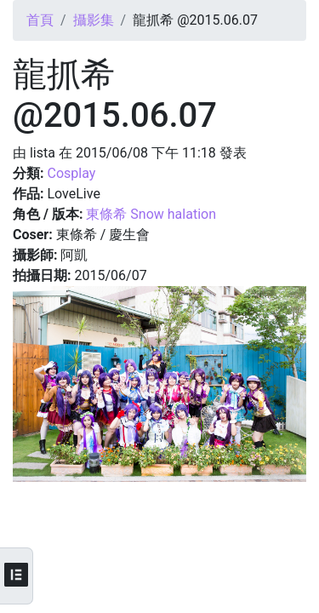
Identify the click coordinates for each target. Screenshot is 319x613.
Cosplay (71, 173)
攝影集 (93, 20)
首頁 (40, 20)
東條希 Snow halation (151, 214)
